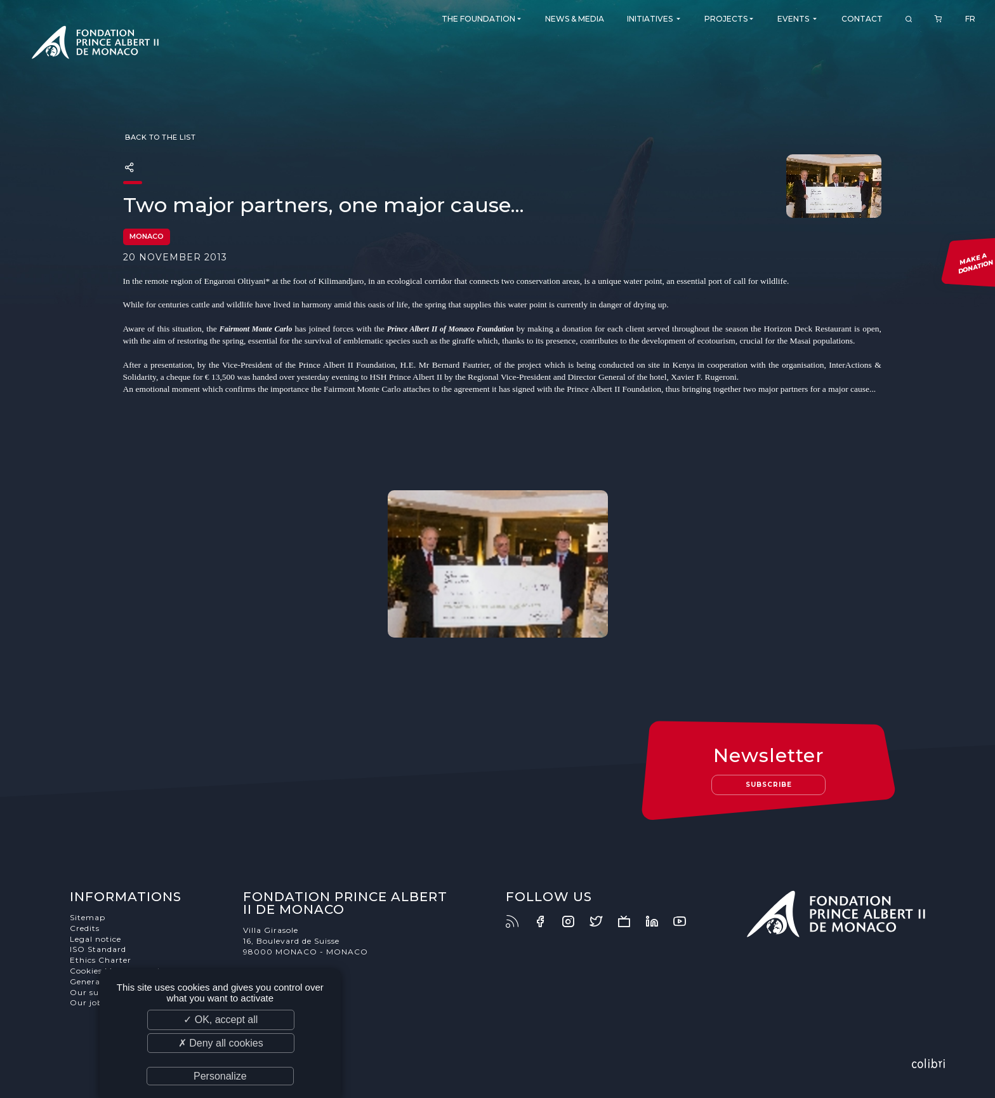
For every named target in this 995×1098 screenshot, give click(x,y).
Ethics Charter (100, 960)
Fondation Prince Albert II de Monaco (95, 44)
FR (970, 18)
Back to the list (159, 137)
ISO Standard (98, 949)
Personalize (220, 1076)
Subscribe (769, 784)
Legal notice (95, 939)
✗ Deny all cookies (220, 1043)
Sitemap (87, 917)
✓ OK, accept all (220, 1019)
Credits (85, 928)
